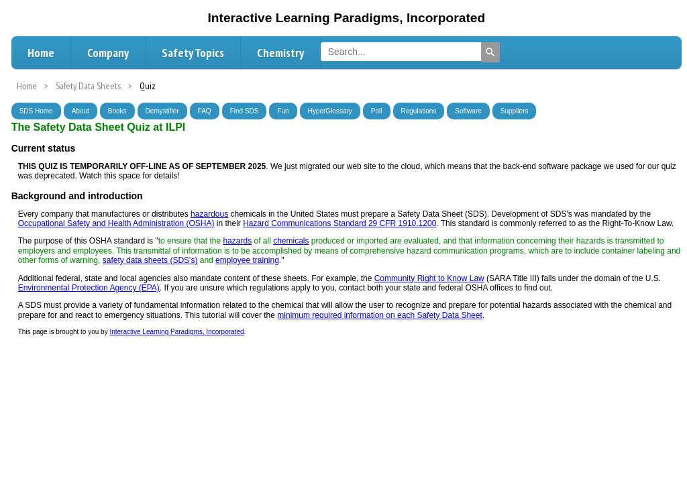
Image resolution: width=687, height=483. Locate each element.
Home (41, 52)
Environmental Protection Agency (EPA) (89, 287)
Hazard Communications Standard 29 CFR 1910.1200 (339, 223)
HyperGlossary (330, 111)
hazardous (209, 214)
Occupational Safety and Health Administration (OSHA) (116, 223)
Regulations (419, 111)
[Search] (490, 52)
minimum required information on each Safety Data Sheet (379, 315)
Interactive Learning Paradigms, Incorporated (176, 331)
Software (468, 111)
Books (117, 111)
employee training (247, 260)
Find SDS (244, 111)
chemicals (291, 241)
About (80, 111)
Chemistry (280, 52)
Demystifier (162, 111)
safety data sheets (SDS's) (150, 260)
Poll (376, 111)
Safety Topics (193, 52)
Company (108, 52)
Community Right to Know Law (429, 278)
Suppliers (514, 111)
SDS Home (36, 111)
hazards (237, 241)
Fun (282, 111)
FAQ (204, 111)
